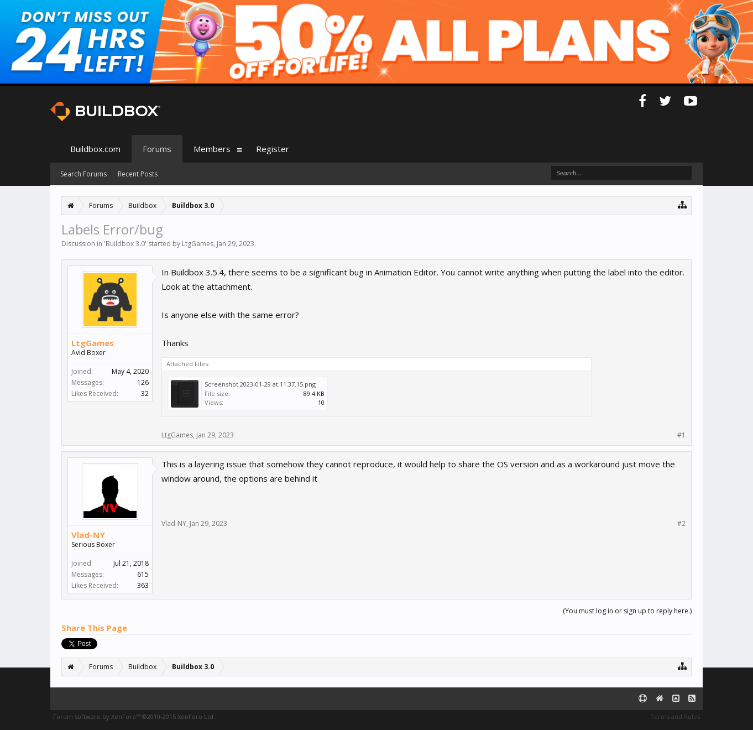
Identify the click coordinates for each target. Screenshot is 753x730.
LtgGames (197, 243)
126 (143, 382)
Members (212, 148)
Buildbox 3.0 (125, 243)
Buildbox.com (95, 148)
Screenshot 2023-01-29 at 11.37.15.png (260, 384)
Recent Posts (138, 174)
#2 (681, 523)
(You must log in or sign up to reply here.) (627, 611)
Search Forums (83, 174)
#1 (681, 435)
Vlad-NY (88, 534)
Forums (157, 148)
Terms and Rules (675, 716)
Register (272, 148)
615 (143, 574)
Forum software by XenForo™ (134, 716)
